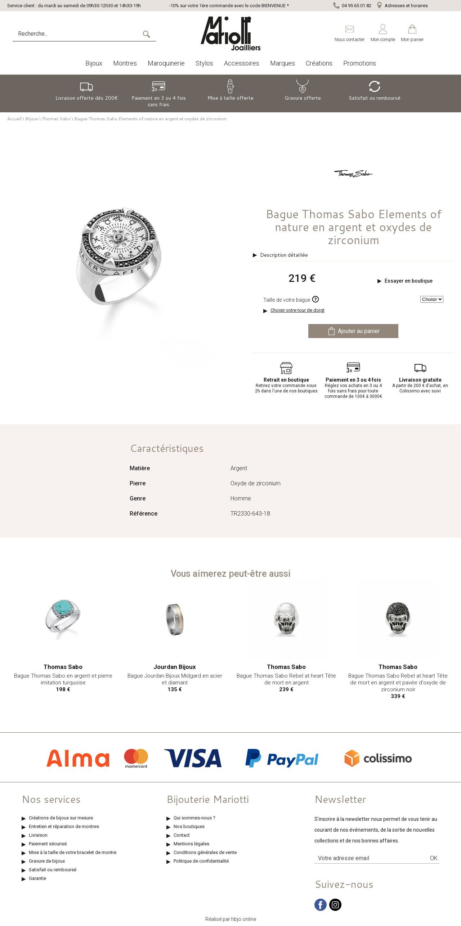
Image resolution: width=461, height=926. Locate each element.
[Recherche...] (77, 34)
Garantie (37, 878)
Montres (125, 63)
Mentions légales (191, 843)
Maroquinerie (166, 63)
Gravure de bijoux (47, 861)
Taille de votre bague (291, 299)
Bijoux (93, 63)
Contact (182, 835)
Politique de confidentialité (201, 861)
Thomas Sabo (56, 119)
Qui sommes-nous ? (194, 818)
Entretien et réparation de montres (64, 826)
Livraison (38, 835)
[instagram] (335, 909)
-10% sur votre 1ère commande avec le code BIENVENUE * (229, 5)
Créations (319, 63)
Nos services (51, 799)
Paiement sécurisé (48, 843)
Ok (434, 858)
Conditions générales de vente (205, 852)
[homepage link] (230, 33)
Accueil (14, 119)
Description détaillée (284, 255)
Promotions (359, 63)
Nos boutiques (189, 826)
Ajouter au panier (353, 331)
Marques (282, 63)
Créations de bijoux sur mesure (61, 818)
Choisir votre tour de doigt (297, 310)
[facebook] (320, 909)
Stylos (204, 63)
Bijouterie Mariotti (207, 799)
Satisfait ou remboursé (52, 869)
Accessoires (241, 63)
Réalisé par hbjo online (230, 919)
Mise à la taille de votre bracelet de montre (72, 852)
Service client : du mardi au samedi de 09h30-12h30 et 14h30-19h (74, 5)
